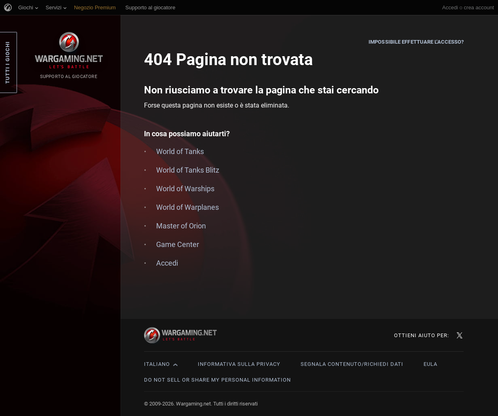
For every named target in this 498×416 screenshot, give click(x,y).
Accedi (450, 7)
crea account (479, 7)
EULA (430, 364)
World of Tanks (180, 151)
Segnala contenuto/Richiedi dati (352, 364)
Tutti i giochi (7, 62)
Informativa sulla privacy (239, 364)
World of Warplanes (187, 207)
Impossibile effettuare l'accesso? (416, 42)
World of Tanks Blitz (187, 170)
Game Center (177, 244)
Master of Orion (181, 226)
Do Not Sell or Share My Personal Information (217, 380)
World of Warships (185, 188)
